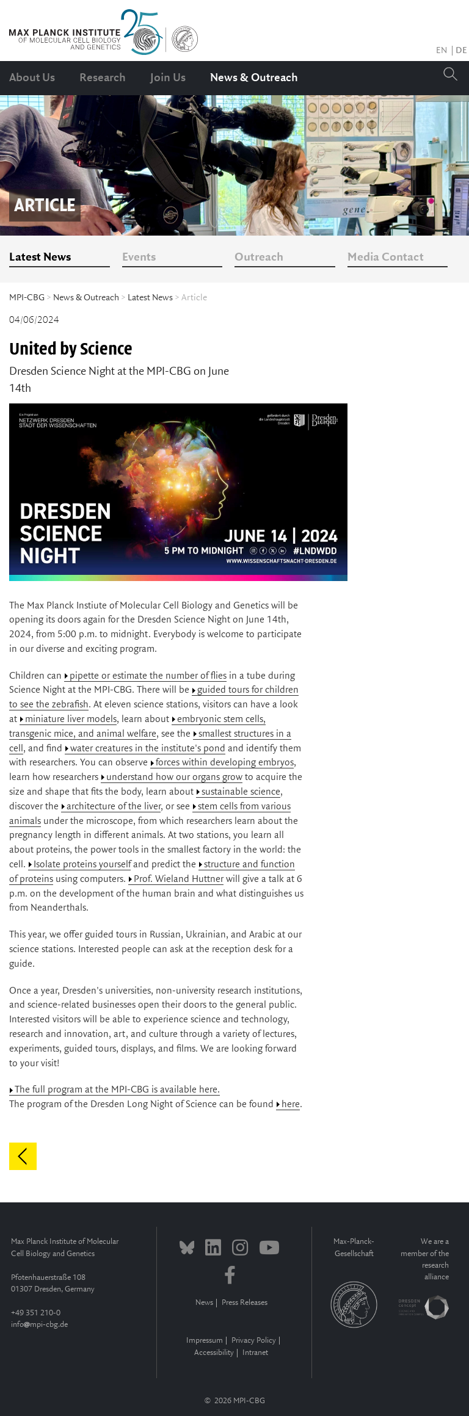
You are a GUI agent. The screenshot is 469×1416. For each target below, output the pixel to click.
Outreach (258, 257)
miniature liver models (71, 719)
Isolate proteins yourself (82, 864)
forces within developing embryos (225, 762)
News (204, 1303)
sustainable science (241, 792)
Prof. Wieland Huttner (179, 879)
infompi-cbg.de (39, 1325)
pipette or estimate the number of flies (148, 676)
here (291, 1104)
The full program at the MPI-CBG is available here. (117, 1090)
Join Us (168, 78)
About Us (32, 78)
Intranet (255, 1353)
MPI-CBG (27, 298)
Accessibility (214, 1353)
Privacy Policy (253, 1341)
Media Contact (385, 257)
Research (102, 78)
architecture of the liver (114, 806)
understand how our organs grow (174, 777)
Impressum (204, 1341)
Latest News (40, 257)
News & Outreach (254, 78)
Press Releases (244, 1303)
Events (139, 257)
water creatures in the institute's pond (147, 748)
